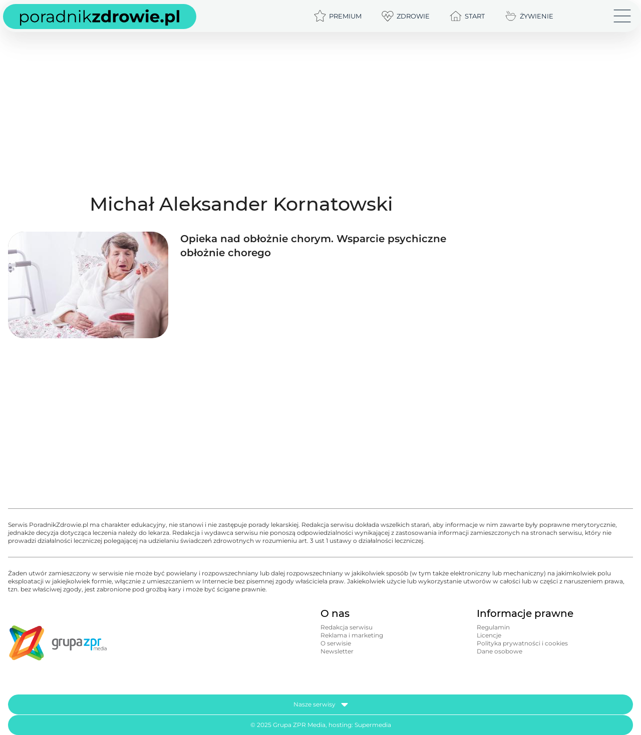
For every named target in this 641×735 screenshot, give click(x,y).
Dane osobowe (499, 651)
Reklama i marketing (351, 635)
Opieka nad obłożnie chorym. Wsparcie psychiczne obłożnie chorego (313, 246)
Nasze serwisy (320, 704)
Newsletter (337, 651)
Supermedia (373, 724)
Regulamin (493, 627)
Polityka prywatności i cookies (522, 643)
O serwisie (335, 643)
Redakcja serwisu (346, 627)
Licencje (489, 635)
